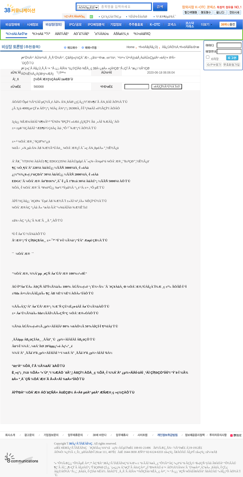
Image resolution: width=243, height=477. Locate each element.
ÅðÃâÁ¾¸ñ (120, 33)
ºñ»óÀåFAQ (141, 33)
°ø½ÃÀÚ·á (101, 33)
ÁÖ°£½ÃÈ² (81, 33)
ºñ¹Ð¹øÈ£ (106, 86)
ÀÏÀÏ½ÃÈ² (61, 33)
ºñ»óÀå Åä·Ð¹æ (16, 33)
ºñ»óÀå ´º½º (41, 33)
